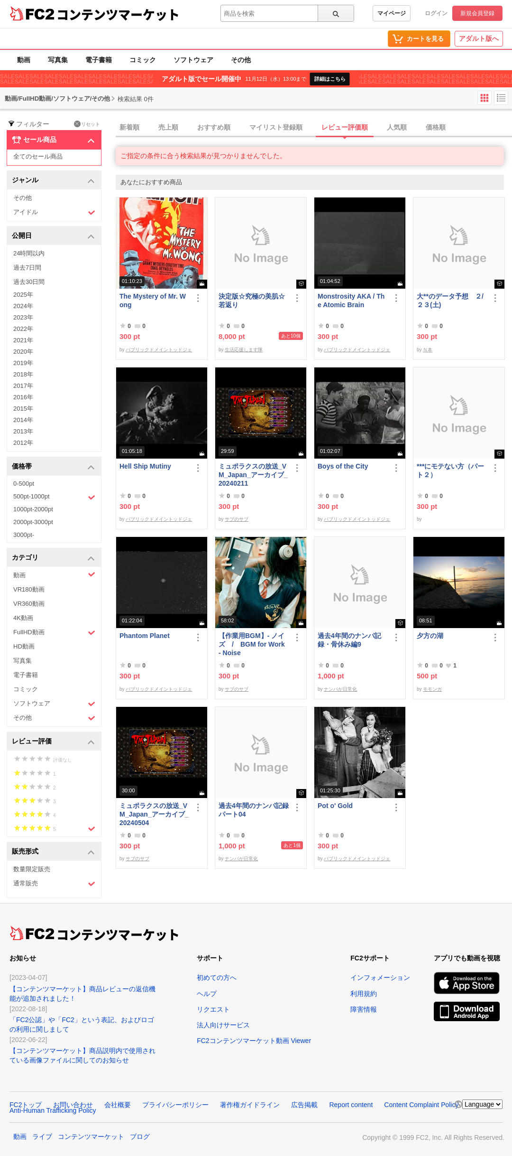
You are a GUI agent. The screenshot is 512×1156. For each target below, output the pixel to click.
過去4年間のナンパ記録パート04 (254, 810)
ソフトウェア (193, 60)
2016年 (23, 397)
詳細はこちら (330, 79)
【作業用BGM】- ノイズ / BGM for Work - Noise (252, 644)
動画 (23, 60)
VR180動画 (29, 589)
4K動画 (23, 617)
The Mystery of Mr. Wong (152, 300)
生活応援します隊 (244, 349)
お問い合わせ (73, 1105)
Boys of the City (343, 466)
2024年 (23, 306)
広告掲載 (304, 1105)
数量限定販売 (31, 869)
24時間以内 (29, 253)
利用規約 (363, 993)
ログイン (436, 13)
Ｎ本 (427, 349)
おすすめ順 (213, 127)
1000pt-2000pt (33, 509)
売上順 (168, 127)
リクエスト (213, 1009)
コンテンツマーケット (118, 14)
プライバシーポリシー (175, 1105)
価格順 (436, 127)
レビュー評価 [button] (53, 741)
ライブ (42, 1136)
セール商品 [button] (53, 140)
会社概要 (117, 1105)
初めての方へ (217, 977)
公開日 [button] (53, 236)
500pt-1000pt (54, 497)
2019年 (23, 363)
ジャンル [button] (53, 180)
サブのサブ (236, 519)
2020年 (23, 351)
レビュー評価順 (344, 127)
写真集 (58, 60)
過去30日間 (29, 281)
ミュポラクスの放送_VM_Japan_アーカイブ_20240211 (253, 474)
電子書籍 (98, 60)
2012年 (23, 442)
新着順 (129, 127)
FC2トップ (25, 1105)
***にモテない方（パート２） (450, 470)
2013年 (23, 431)
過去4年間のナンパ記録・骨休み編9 (349, 640)
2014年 (23, 419)
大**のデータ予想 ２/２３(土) (450, 300)
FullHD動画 (54, 633)
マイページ (391, 13)
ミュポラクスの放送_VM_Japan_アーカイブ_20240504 (153, 814)
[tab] (314, 127)
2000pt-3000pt (33, 522)
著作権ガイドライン (250, 1105)
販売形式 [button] (53, 851)
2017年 (23, 385)
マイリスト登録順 (275, 127)
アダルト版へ (479, 38)
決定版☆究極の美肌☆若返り (252, 300)
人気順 (397, 127)
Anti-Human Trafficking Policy (52, 1110)
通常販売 (54, 884)
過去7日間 (27, 267)
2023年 (23, 317)
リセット (87, 124)
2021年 (23, 340)
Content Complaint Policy (421, 1105)
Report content (351, 1105)
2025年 (23, 294)
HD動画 (24, 646)
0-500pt (23, 483)
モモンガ (432, 689)
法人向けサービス (223, 1025)
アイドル (54, 212)
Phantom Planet (144, 635)
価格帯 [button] (53, 466)
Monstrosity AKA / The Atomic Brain (351, 300)
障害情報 (363, 1009)
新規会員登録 (477, 13)
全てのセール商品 (38, 156)
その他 (241, 60)
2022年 (23, 328)
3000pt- (23, 534)
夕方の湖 (430, 635)
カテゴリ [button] (53, 558)
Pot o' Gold (335, 805)
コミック (142, 60)
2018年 (23, 374)
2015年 (23, 408)
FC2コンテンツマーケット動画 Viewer (254, 1040)
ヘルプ (207, 993)
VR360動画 (29, 603)
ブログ (140, 1136)
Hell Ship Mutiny (145, 466)
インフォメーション (380, 977)
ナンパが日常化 (340, 689)
